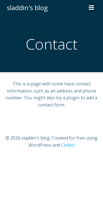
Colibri (68, 145)
